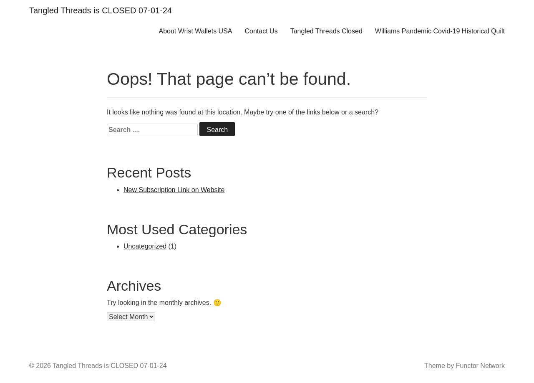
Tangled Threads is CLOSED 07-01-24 (100, 10)
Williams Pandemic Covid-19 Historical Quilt (440, 31)
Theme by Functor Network (464, 365)
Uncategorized (144, 246)
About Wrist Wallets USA (195, 31)
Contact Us (261, 31)
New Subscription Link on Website (174, 189)
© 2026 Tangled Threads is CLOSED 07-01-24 (98, 365)
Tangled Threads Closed (326, 31)
